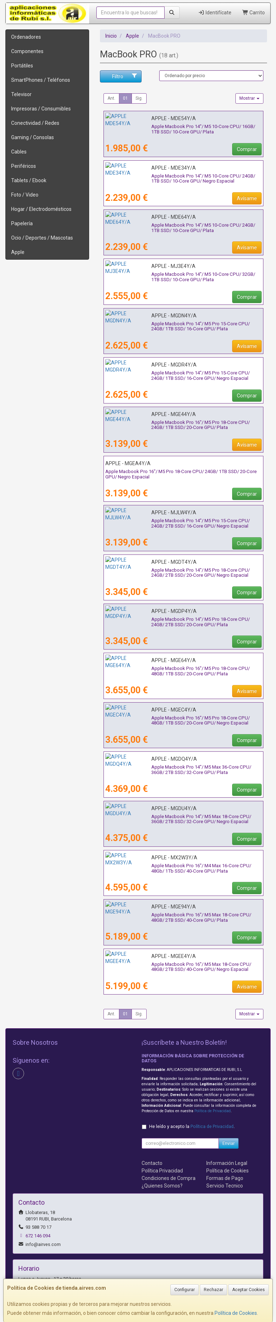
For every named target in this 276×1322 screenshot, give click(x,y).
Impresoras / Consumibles (41, 109)
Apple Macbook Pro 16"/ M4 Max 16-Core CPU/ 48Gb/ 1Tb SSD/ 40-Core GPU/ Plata (181, 868)
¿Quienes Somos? (162, 1186)
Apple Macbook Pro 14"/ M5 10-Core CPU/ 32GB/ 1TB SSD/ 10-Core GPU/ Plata (183, 277)
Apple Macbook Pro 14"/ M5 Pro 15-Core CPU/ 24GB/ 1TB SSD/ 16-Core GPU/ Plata (181, 326)
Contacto (152, 1163)
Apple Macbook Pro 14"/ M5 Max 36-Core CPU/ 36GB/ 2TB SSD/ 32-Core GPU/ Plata (181, 769)
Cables (19, 152)
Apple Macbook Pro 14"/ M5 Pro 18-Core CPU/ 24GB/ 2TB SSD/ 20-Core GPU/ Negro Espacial (181, 572)
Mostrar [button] (249, 98)
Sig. (139, 98)
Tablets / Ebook (28, 180)
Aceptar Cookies (248, 1289)
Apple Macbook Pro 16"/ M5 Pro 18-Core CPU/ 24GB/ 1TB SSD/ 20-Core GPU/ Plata (181, 425)
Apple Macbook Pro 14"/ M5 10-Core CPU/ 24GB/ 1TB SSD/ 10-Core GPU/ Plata (183, 227)
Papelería (22, 223)
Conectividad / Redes (35, 123)
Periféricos (23, 166)
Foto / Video (24, 195)
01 (125, 98)
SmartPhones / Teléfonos (40, 80)
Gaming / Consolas (32, 137)
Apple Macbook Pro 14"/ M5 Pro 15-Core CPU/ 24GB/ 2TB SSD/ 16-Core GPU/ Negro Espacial (181, 523)
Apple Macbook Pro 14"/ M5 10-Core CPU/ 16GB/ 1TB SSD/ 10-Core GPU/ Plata (183, 129)
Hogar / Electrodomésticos (41, 209)
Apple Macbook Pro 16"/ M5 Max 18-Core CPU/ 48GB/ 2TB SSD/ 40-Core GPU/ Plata (181, 917)
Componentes (27, 51)
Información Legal (226, 1163)
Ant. (111, 98)
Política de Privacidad (212, 1111)
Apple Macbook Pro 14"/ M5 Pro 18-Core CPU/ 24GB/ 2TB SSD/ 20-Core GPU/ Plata (181, 622)
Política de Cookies (236, 1313)
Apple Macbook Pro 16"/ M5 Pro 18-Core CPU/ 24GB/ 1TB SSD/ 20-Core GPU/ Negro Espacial (181, 474)
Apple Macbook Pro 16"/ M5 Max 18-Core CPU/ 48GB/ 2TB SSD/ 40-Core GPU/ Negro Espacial (181, 967)
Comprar (247, 149)
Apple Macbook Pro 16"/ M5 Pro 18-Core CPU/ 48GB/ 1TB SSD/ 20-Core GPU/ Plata (181, 671)
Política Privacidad (162, 1171)
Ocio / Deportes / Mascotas (42, 238)
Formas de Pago (224, 1178)
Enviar (228, 1143)
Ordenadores (26, 37)
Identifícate (214, 12)
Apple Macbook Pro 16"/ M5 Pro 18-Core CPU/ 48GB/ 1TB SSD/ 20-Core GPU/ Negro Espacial (181, 720)
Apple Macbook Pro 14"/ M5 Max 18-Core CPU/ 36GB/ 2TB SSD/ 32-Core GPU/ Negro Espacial (181, 819)
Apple (17, 252)
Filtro (125, 76)
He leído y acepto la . (192, 1126)
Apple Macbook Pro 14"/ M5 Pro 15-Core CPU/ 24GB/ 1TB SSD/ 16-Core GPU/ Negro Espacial (181, 375)
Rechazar (213, 1289)
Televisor (21, 94)
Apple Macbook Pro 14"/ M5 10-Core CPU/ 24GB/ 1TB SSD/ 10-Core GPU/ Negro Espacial (183, 178)
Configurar (184, 1289)
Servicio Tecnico (224, 1186)
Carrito (253, 12)
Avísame (247, 198)
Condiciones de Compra (169, 1178)
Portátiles (22, 66)
